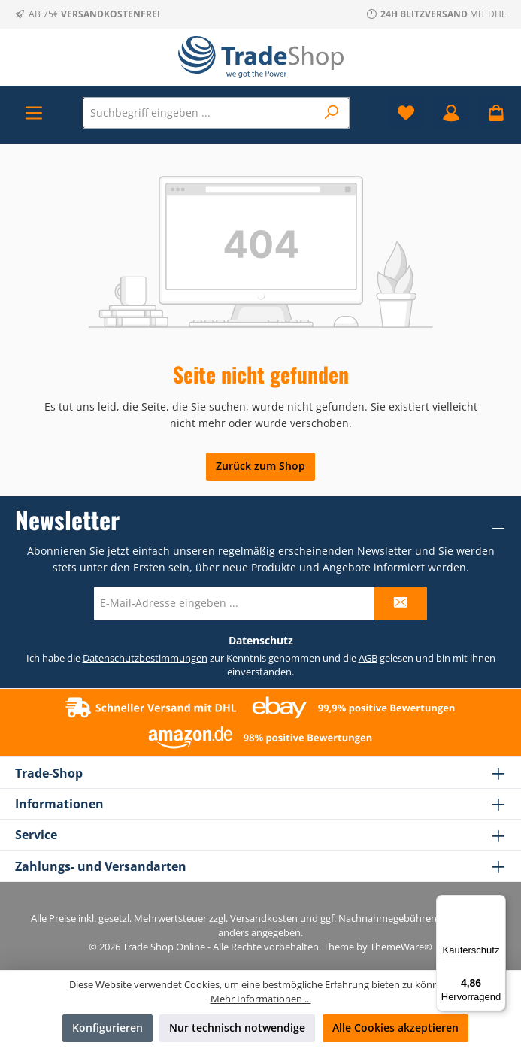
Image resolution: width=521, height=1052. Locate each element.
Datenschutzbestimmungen (145, 658)
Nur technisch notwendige (237, 1027)
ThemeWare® (401, 947)
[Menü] (34, 112)
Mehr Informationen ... (261, 999)
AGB (368, 658)
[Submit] (400, 603)
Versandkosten (264, 918)
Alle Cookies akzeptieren (395, 1027)
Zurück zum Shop (260, 466)
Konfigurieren (107, 1027)
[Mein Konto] (451, 112)
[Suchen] (332, 113)
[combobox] (199, 113)
